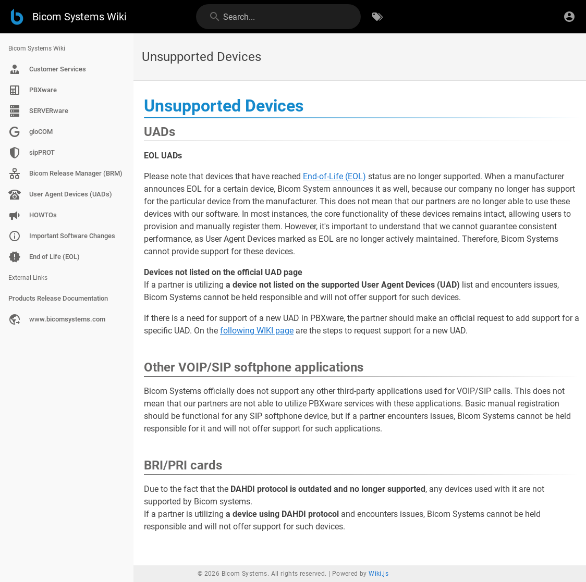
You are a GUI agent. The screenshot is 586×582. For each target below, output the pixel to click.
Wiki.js (378, 573)
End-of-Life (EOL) (334, 176)
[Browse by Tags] (377, 16)
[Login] (569, 16)
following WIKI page (257, 331)
